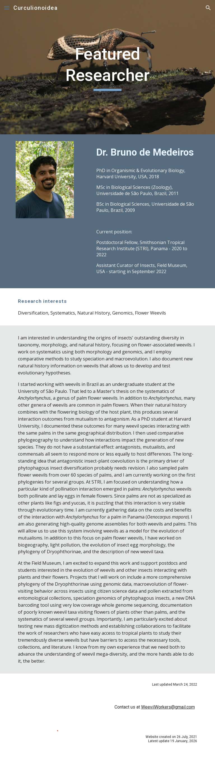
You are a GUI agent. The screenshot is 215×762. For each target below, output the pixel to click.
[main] (107, 67)
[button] (6, 7)
